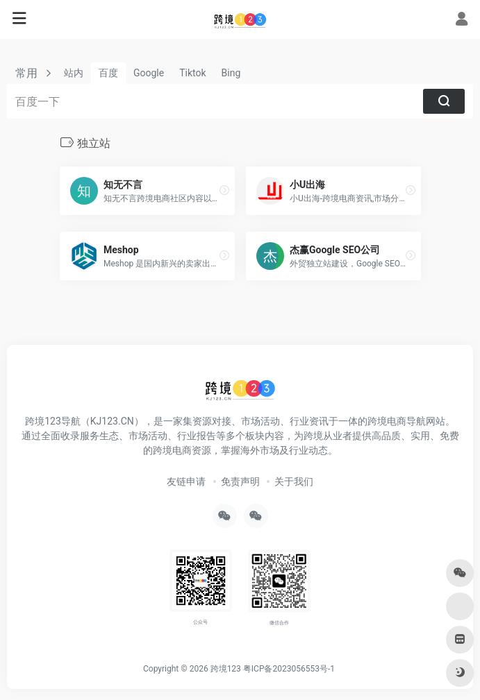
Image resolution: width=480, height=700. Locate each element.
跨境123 (225, 669)
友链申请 (186, 481)
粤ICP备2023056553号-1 (289, 669)
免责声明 (240, 481)
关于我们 (293, 481)
